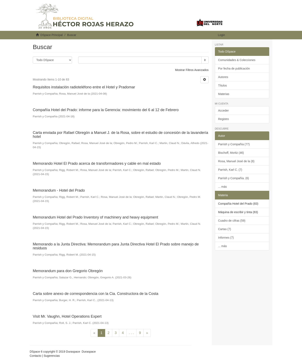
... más (222, 186)
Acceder (223, 110)
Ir (205, 60)
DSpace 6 (36, 351)
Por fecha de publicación (234, 68)
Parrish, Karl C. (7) (230, 169)
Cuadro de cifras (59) (232, 220)
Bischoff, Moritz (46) (231, 152)
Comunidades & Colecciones (237, 60)
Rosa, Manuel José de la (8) (236, 161)
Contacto (35, 355)
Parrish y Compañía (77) (234, 144)
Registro (223, 119)
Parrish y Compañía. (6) (233, 178)
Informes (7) (226, 237)
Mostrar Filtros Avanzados (192, 70)
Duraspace (89, 351)
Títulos (222, 85)
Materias (223, 94)
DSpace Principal (51, 35)
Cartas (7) (224, 229)
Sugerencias (52, 355)
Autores (223, 77)
